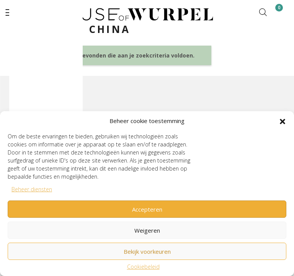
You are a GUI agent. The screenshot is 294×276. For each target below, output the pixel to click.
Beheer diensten (31, 189)
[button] (282, 121)
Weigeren (147, 230)
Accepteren (147, 209)
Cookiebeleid (143, 266)
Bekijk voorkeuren (147, 251)
